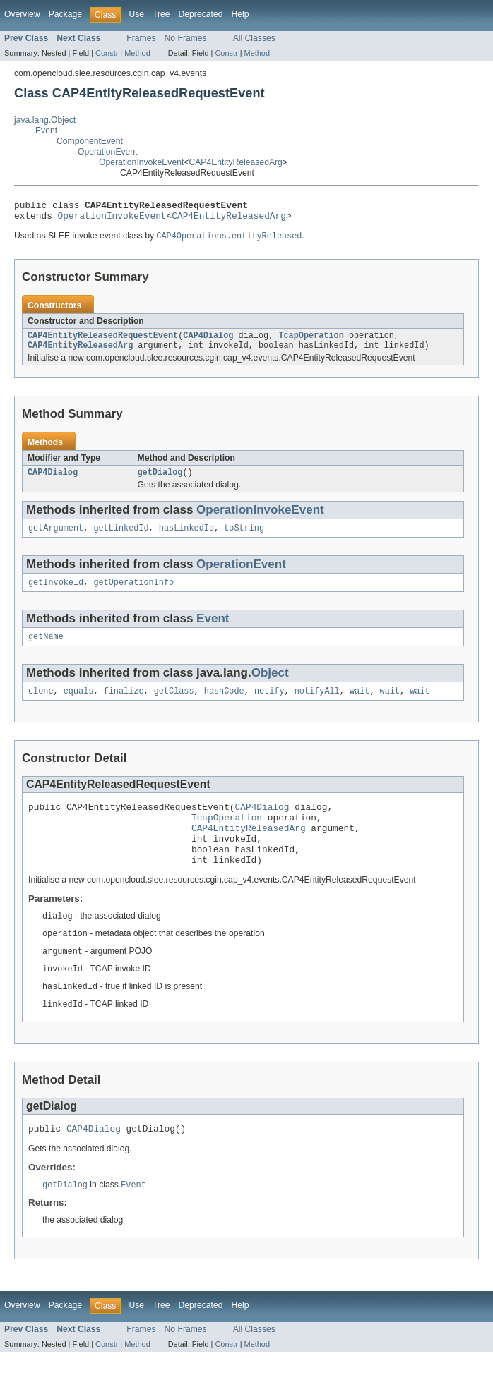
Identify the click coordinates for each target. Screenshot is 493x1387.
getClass (174, 705)
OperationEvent (107, 152)
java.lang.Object (45, 120)
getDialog (160, 481)
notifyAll (317, 705)
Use (136, 14)
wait (359, 705)
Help (240, 14)
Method (137, 53)
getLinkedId (120, 538)
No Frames (186, 38)
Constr (106, 53)
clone (41, 705)
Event (46, 130)
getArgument (55, 538)
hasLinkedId (186, 538)
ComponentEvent (90, 141)
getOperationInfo (133, 594)
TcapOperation (310, 341)
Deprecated (201, 14)
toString (244, 538)
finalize (124, 705)
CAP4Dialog (208, 341)
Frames (140, 38)
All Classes (254, 38)
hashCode (224, 705)
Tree (161, 14)
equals (79, 705)
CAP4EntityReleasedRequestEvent (103, 341)
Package (65, 14)
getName (46, 649)
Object (270, 686)
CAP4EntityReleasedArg (235, 162)
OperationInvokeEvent (141, 162)
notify (269, 705)
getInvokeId (55, 594)
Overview (22, 14)
